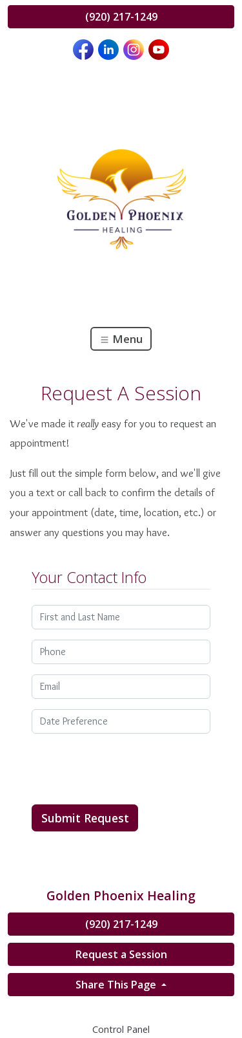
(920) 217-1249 (121, 17)
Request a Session (121, 954)
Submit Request (85, 818)
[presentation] (130, 769)
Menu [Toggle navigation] (121, 338)
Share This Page (117, 985)
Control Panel (121, 1029)
